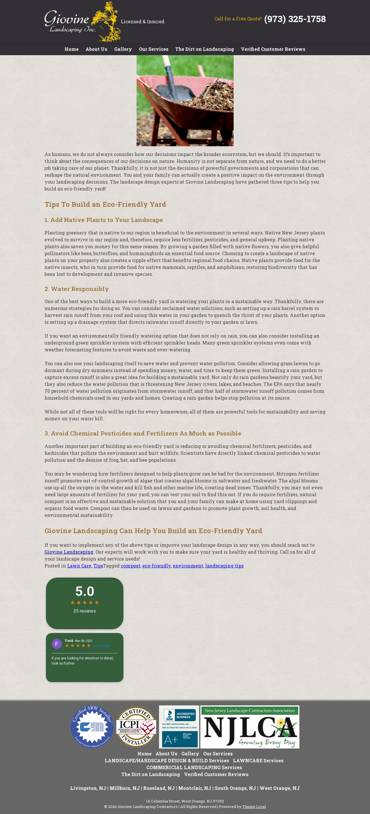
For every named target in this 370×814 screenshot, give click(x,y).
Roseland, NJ (159, 788)
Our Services (153, 49)
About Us (96, 49)
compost (130, 566)
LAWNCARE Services (258, 760)
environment (188, 566)
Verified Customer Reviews (273, 49)
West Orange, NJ (279, 788)
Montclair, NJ (194, 788)
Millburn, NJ (125, 788)
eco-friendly (156, 566)
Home (72, 49)
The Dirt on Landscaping (204, 49)
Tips (98, 566)
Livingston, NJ (88, 788)
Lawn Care (79, 566)
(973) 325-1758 (295, 18)
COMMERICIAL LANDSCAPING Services (194, 767)
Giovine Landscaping (68, 552)
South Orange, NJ (235, 788)
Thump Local (254, 806)
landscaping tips (224, 566)
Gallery (123, 49)
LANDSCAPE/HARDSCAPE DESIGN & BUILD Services (167, 760)
